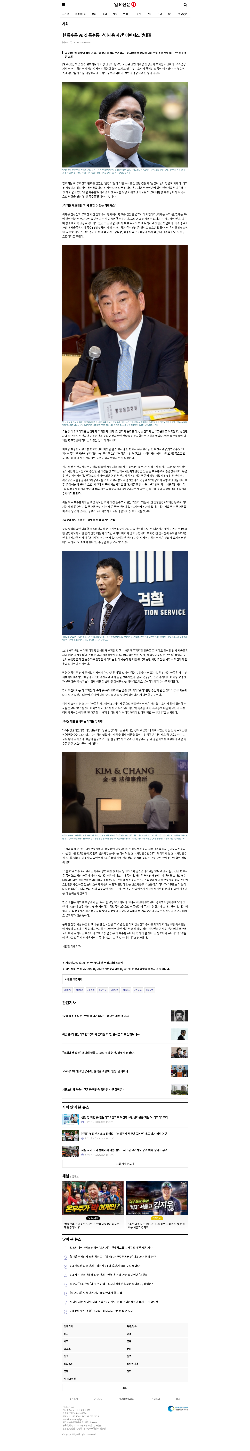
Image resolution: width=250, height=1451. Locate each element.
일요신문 (125, 4)
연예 (125, 14)
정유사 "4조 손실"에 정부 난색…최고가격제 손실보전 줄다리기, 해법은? (111, 1284)
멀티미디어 (132, 1363)
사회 (115, 14)
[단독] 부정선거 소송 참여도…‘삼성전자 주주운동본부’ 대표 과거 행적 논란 (124, 1134)
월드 (170, 14)
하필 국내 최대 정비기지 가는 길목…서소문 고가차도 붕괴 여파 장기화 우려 (124, 1150)
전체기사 (68, 1326)
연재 (66, 1371)
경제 (104, 14)
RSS (178, 1398)
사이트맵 (156, 1398)
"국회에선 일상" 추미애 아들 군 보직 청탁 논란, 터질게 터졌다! (98, 1053)
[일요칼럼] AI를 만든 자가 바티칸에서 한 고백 (96, 1293)
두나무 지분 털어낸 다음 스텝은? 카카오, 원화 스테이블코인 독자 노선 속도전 (114, 1302)
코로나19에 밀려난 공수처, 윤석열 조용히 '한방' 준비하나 (95, 1071)
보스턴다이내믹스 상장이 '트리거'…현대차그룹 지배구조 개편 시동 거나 (111, 1247)
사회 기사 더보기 (125, 1163)
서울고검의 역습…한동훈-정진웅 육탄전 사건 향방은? (93, 1089)
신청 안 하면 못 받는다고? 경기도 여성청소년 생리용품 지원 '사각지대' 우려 (124, 1117)
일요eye (182, 14)
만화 (129, 1371)
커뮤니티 (98, 1398)
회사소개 (74, 1398)
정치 (94, 14)
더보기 (125, 1387)
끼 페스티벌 (70, 1378)
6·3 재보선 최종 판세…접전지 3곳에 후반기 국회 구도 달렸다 (105, 1265)
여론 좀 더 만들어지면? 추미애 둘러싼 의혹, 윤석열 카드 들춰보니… (101, 1034)
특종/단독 (80, 14)
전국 (159, 14)
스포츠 (137, 14)
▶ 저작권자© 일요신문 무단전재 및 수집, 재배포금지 (92, 963)
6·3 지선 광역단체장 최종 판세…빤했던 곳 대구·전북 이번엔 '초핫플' (109, 1275)
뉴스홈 (65, 14)
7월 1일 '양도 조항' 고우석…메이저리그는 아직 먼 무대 (101, 1311)
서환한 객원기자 (73, 979)
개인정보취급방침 (127, 1398)
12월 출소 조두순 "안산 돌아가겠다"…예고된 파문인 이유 (95, 1016)
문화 (149, 14)
